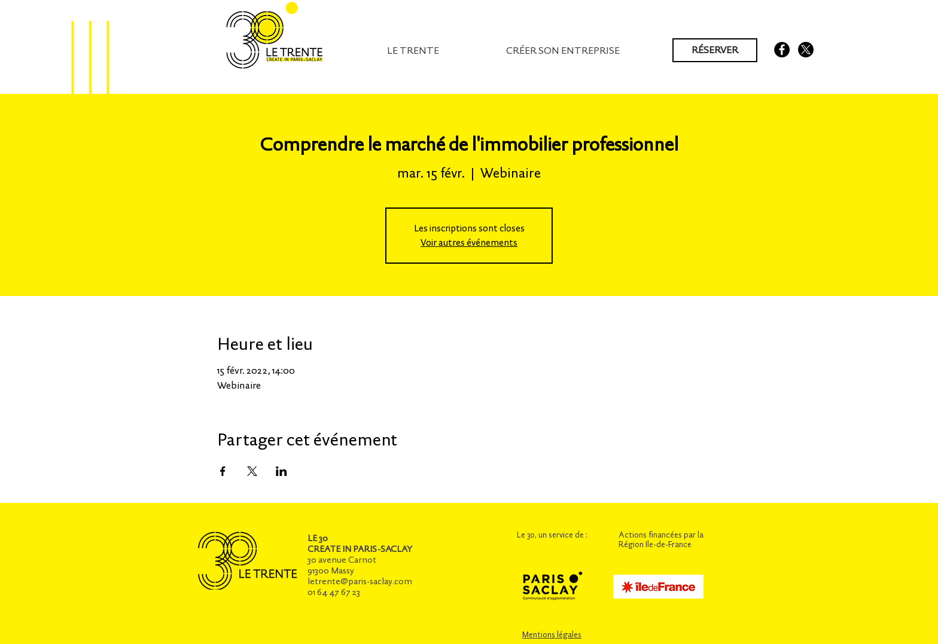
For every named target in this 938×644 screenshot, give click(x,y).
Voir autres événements (469, 242)
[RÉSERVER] (714, 50)
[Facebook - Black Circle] (782, 49)
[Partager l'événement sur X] (252, 471)
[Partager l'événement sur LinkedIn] (281, 471)
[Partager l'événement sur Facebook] (223, 471)
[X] (806, 49)
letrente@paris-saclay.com (359, 581)
